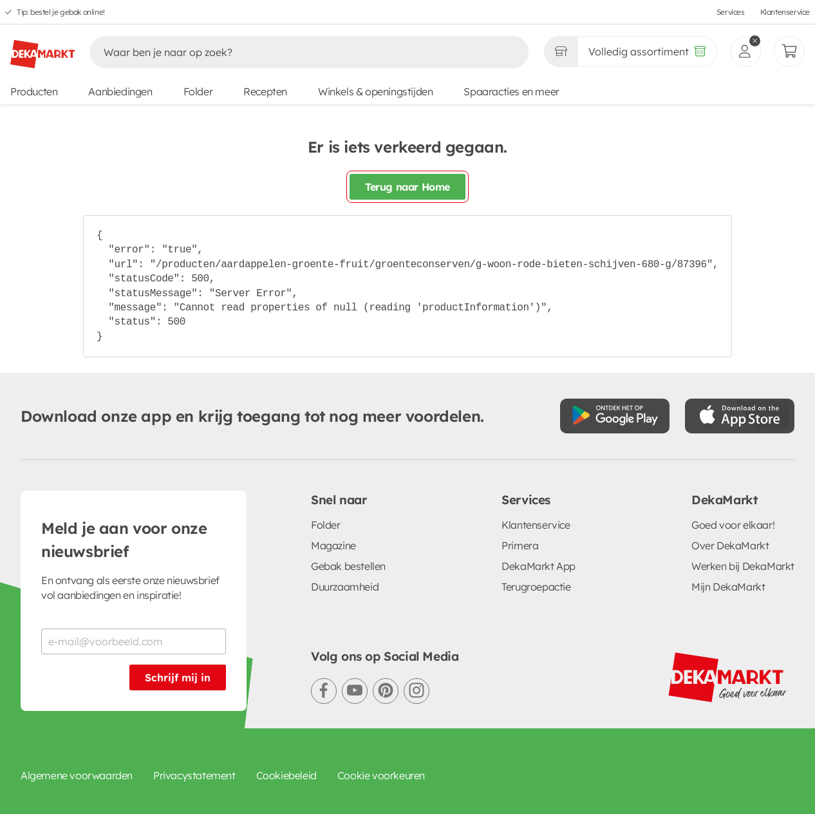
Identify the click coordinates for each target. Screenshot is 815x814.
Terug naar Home (407, 186)
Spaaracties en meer (511, 91)
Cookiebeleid (286, 775)
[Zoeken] (296, 52)
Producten (33, 91)
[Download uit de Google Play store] (615, 416)
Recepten (265, 91)
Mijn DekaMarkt (728, 586)
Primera (519, 545)
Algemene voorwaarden (77, 775)
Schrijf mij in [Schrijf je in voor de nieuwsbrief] (178, 677)
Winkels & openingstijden (375, 91)
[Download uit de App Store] (739, 416)
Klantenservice (785, 12)
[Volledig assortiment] (647, 51)
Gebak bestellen (348, 566)
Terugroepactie (535, 586)
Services (731, 12)
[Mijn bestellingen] (789, 51)
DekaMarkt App (538, 566)
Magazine (333, 545)
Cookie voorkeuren (381, 775)
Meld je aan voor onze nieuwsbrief (124, 539)
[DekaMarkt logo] (42, 49)
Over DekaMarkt (730, 545)
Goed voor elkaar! (732, 524)
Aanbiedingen (120, 91)
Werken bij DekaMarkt (742, 566)
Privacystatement (194, 775)
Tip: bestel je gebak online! (61, 12)
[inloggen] (745, 51)
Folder (198, 91)
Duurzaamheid (345, 586)
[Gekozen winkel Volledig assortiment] (560, 51)
